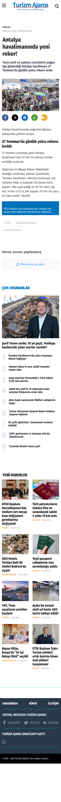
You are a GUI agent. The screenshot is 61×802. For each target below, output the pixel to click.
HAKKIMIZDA (10, 742)
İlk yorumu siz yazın (30, 302)
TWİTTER (32, 761)
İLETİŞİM (53, 742)
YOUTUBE (51, 761)
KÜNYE (33, 742)
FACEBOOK (11, 761)
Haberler (6, 27)
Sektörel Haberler (9, 613)
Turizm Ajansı (22, 797)
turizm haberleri (12, 268)
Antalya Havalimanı (26, 261)
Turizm (7, 261)
